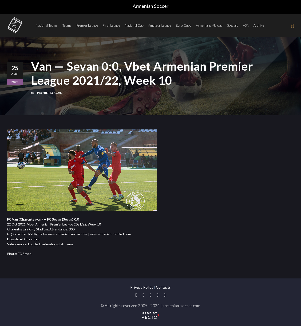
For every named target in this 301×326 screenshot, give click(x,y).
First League (111, 25)
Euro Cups (183, 25)
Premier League (87, 25)
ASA (246, 25)
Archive (258, 25)
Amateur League (159, 25)
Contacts (163, 287)
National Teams (47, 25)
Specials (232, 25)
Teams (66, 25)
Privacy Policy (141, 287)
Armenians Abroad (209, 25)
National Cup (134, 25)
